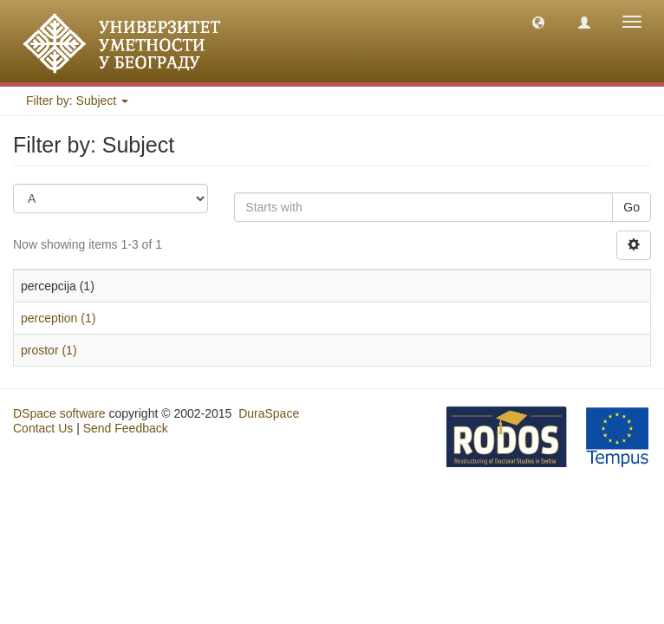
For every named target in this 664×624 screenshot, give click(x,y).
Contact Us (43, 428)
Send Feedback (125, 428)
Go (631, 207)
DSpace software (59, 413)
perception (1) (58, 318)
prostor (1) (49, 350)
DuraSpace (268, 413)
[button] (538, 21)
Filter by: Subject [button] (77, 100)
